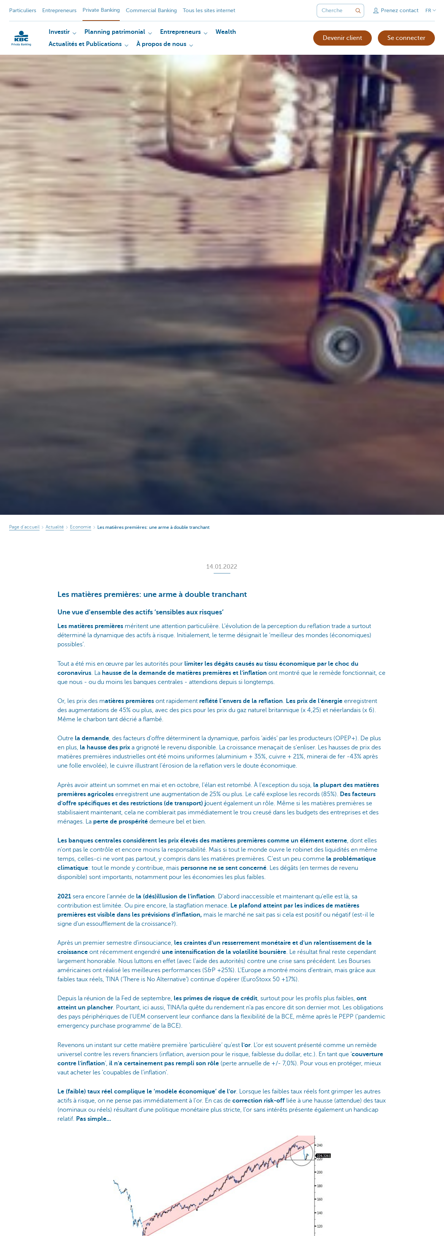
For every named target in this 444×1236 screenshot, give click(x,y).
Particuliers (22, 10)
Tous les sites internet (209, 10)
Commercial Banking (151, 10)
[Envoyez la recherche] (358, 10)
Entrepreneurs (59, 10)
